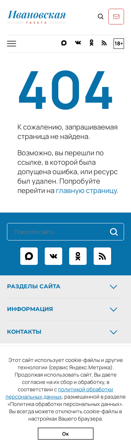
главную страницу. (87, 190)
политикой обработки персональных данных (60, 393)
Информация (63, 309)
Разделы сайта (63, 286)
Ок (65, 433)
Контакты (63, 332)
